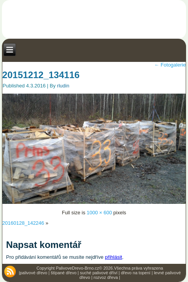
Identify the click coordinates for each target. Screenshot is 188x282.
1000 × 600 (99, 212)
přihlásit (113, 257)
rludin (63, 86)
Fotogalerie (170, 65)
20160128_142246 (23, 223)
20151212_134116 (41, 75)
